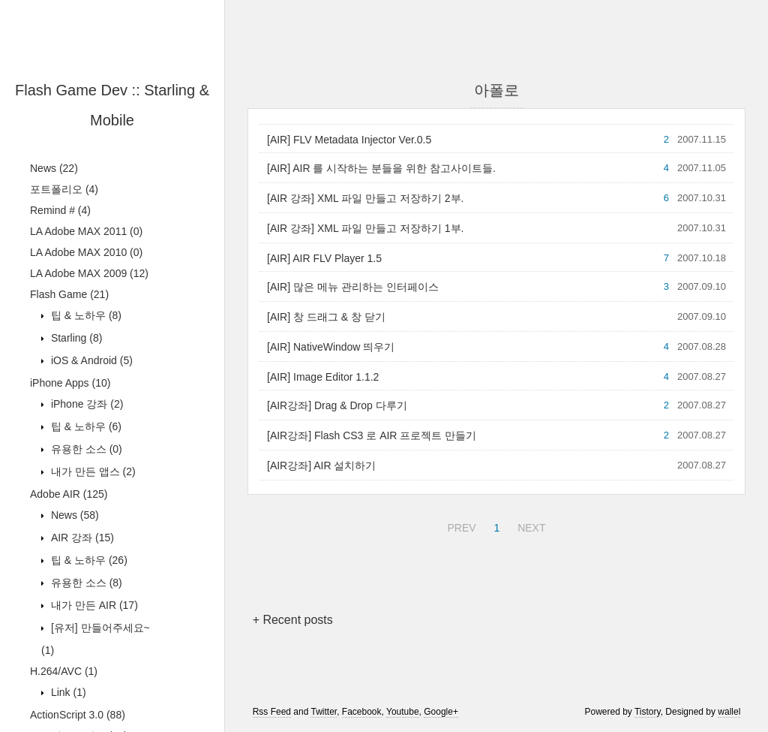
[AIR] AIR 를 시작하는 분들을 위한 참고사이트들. (381, 168)
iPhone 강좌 (85, 404)
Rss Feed (272, 711)
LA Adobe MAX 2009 (89, 273)
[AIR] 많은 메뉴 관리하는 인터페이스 (353, 287)
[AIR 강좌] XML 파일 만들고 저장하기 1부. (365, 228)
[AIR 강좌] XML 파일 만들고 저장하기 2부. (365, 198)
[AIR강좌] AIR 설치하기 (321, 465)
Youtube (402, 711)
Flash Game (69, 294)
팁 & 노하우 (85, 315)
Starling (75, 338)
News (54, 168)
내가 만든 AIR (93, 605)
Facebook (362, 711)
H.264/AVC (64, 671)
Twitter (323, 711)
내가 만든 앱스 (92, 471)
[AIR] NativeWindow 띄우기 (330, 347)
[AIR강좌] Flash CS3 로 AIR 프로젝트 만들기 (371, 435)
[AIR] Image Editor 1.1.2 (323, 377)
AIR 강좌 (81, 538)
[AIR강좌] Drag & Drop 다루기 (337, 405)
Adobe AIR (69, 494)
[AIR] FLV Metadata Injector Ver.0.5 (349, 140)
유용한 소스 (85, 449)
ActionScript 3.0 (77, 715)
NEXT (529, 525)
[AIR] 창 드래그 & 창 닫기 (326, 317)
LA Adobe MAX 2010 (86, 252)
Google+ (441, 711)
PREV (459, 525)
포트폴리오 (64, 189)
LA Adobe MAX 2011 (86, 231)
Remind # (60, 210)
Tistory (647, 711)
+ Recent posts (293, 619)
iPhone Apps (70, 383)
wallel (729, 711)
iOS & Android (90, 360)
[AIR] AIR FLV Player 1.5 (324, 258)
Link (67, 692)
